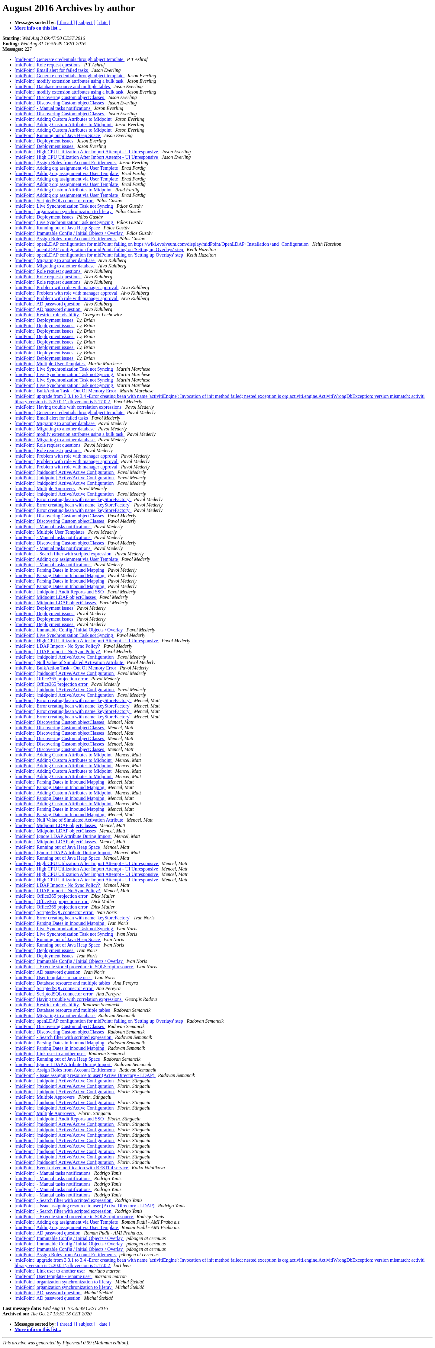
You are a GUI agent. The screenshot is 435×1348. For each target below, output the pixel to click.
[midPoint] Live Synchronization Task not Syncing (64, 206)
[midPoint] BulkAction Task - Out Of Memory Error (66, 390)
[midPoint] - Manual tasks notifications (53, 108)
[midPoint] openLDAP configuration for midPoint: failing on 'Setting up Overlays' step (99, 249)
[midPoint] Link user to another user (50, 1053)
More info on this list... (37, 27)
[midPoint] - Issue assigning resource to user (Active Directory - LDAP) (85, 1075)
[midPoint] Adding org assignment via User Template (66, 168)
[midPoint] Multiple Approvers (45, 488)
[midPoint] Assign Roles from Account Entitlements (65, 162)
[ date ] (103, 22)
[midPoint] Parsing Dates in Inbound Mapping (59, 570)
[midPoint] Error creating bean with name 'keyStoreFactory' (72, 499)
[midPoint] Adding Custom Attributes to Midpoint (63, 119)
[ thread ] (66, 22)
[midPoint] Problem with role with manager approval (66, 287)
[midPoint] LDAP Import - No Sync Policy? (57, 646)
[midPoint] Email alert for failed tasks (51, 70)
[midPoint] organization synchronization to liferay (63, 211)
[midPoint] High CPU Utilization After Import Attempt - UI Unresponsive (86, 151)
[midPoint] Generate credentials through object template (69, 59)
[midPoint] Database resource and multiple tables (62, 86)
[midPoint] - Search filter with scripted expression (63, 553)
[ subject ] (85, 22)
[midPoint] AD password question (48, 303)
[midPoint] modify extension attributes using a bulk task (69, 81)
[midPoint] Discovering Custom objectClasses (59, 97)
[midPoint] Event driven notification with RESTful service (71, 1167)
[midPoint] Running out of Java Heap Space (57, 135)
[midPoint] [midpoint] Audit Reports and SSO (59, 591)
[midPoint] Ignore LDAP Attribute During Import (63, 836)
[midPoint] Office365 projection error (51, 678)
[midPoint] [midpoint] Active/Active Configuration (64, 472)
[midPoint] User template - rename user (53, 977)
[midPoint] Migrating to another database (55, 260)
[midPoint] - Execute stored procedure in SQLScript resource (74, 966)
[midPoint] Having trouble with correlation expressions (68, 407)
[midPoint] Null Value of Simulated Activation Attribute (69, 662)
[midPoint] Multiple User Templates (50, 363)
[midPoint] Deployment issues (44, 140)
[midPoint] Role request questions (48, 64)
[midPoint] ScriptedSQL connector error (54, 200)
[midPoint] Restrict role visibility (47, 314)
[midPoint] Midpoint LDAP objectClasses (55, 597)
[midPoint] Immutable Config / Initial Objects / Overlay (69, 233)
